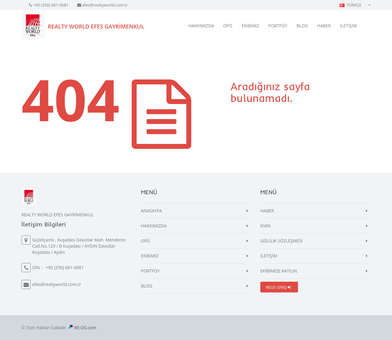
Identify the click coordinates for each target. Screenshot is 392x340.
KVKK (265, 226)
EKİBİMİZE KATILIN (278, 271)
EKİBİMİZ (250, 26)
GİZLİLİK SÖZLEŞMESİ (281, 241)
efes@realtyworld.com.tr (104, 5)
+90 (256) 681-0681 (50, 5)
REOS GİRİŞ (278, 287)
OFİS (227, 26)
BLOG (302, 26)
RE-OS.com (85, 327)
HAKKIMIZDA (201, 26)
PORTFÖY (278, 26)
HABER (324, 26)
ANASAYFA (151, 211)
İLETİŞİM (348, 26)
